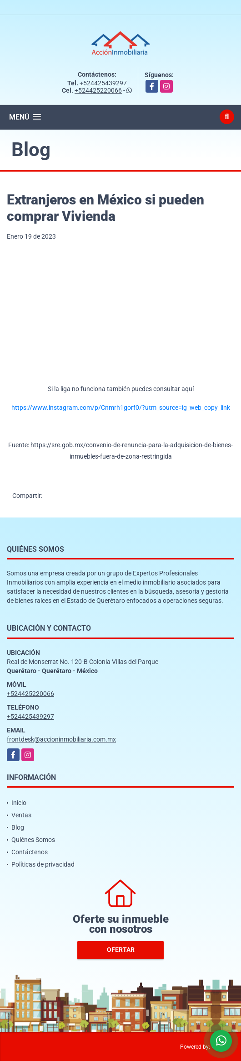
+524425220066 (98, 90)
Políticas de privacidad (43, 864)
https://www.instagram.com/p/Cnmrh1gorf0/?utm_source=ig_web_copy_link (120, 407)
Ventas (21, 815)
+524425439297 (103, 83)
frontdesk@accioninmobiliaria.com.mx (61, 739)
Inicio (18, 802)
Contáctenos (29, 852)
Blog (17, 827)
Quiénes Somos (33, 839)
